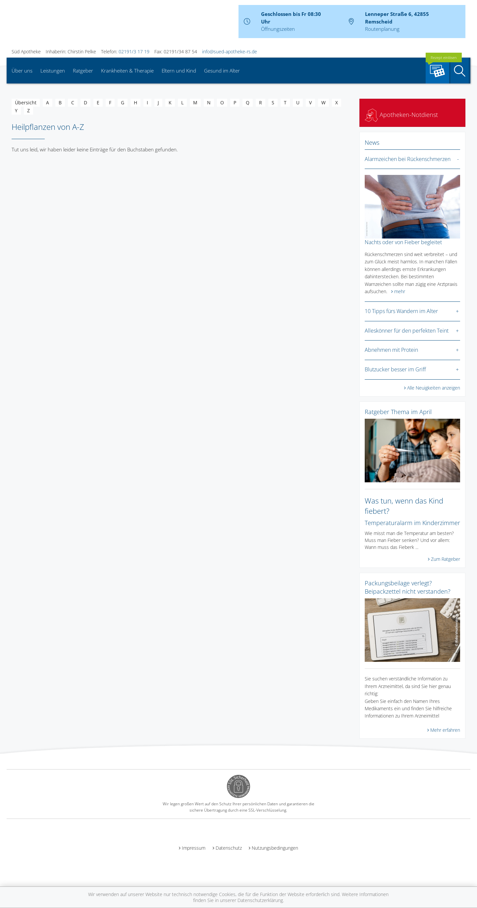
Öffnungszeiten (278, 29)
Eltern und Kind (179, 70)
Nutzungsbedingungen (275, 848)
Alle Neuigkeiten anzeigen (433, 388)
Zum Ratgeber (445, 559)
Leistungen (52, 70)
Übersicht (25, 102)
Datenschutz (229, 848)
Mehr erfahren (445, 730)
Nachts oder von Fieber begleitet (403, 242)
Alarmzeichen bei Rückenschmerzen (407, 159)
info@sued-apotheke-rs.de (229, 51)
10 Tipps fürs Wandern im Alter (401, 311)
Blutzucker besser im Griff (395, 369)
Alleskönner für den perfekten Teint (407, 330)
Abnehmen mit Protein (391, 349)
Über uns (22, 70)
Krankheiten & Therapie (127, 70)
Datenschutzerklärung (260, 900)
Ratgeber (83, 70)
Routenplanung (382, 29)
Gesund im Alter (222, 70)
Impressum (193, 848)
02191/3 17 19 (134, 51)
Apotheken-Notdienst (401, 115)
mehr (399, 291)
